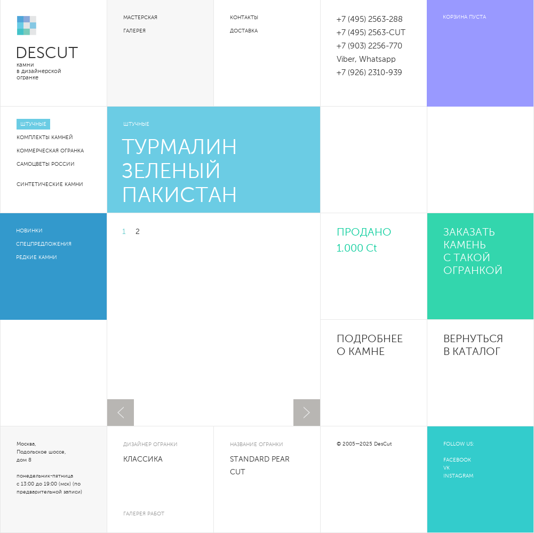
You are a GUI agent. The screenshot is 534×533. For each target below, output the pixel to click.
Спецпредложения (43, 244)
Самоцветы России (46, 164)
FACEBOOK (457, 460)
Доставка (244, 31)
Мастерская (140, 17)
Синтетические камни (50, 184)
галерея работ (143, 513)
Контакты (244, 17)
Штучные (33, 124)
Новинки (29, 230)
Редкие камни (36, 257)
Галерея (134, 31)
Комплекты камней (45, 137)
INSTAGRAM (458, 476)
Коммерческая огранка (50, 151)
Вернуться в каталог (473, 346)
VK (446, 468)
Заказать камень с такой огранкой (473, 252)
